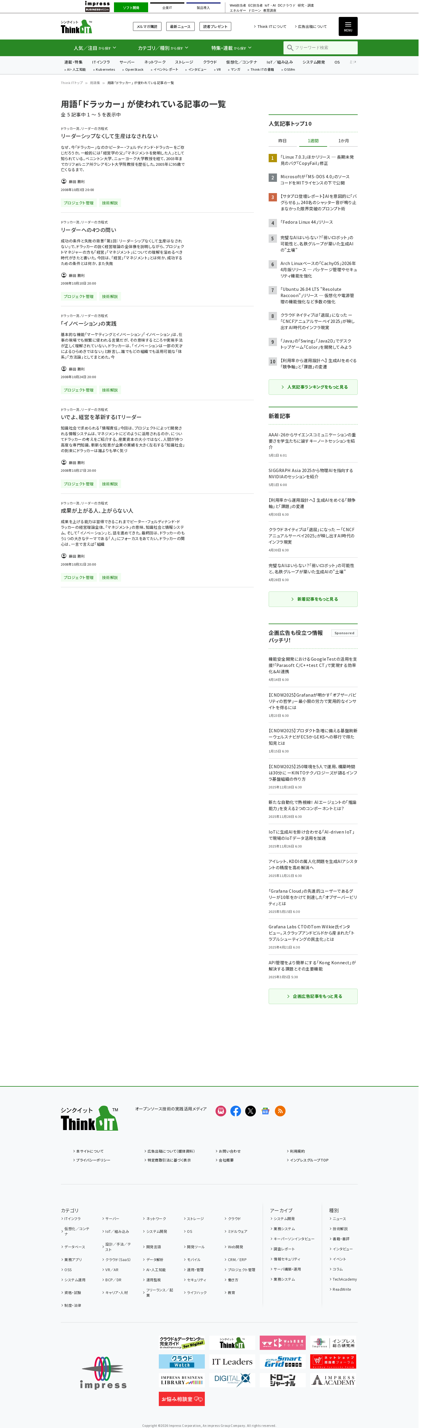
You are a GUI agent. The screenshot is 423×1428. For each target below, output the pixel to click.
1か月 (343, 140)
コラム (338, 1268)
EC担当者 (255, 5)
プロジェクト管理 (242, 1269)
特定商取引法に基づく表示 (169, 1159)
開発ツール (196, 1246)
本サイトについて (90, 1151)
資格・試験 (72, 1292)
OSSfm (289, 70)
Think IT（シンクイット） (89, 26)
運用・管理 (195, 1269)
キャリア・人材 (116, 1292)
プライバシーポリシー (93, 1159)
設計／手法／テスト (118, 1246)
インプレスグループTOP (309, 1159)
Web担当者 (238, 5)
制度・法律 (72, 1305)
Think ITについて (272, 26)
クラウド (210, 62)
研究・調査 (306, 5)
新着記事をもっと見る (314, 599)
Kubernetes (105, 70)
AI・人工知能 (76, 70)
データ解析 (155, 1259)
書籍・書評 (341, 1238)
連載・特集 (73, 62)
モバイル (194, 1259)
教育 (231, 1292)
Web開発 (235, 1246)
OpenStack (134, 70)
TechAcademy (345, 1279)
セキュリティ (196, 1279)
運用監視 (153, 1279)
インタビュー (197, 70)
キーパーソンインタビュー (294, 1238)
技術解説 (340, 1228)
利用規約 (297, 1151)
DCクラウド (287, 5)
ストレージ (184, 62)
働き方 (233, 1279)
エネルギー (238, 10)
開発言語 (153, 1246)
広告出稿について (312, 26)
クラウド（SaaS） (118, 1259)
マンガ (235, 70)
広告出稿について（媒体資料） (171, 1151)
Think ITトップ (72, 82)
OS (337, 62)
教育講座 (269, 10)
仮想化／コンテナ (241, 62)
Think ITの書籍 (262, 70)
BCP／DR (113, 1279)
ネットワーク (155, 62)
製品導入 (203, 8)
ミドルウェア (238, 1231)
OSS (68, 1269)
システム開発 (313, 62)
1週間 (313, 140)
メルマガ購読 (147, 26)
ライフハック (197, 1292)
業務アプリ (73, 1259)
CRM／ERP (237, 1259)
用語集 (95, 82)
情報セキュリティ (287, 1258)
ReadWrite (342, 1289)
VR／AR (111, 1269)
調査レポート (284, 1248)
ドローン (254, 10)
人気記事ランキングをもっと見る (314, 387)
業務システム (284, 1228)
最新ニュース (180, 26)
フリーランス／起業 (159, 1292)
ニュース (339, 1218)
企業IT (167, 8)
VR (219, 70)
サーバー (127, 62)
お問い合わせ (230, 1151)
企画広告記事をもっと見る (314, 996)
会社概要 (226, 1159)
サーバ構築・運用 (287, 1268)
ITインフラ (101, 62)
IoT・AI (270, 5)
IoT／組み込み (280, 62)
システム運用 (74, 1279)
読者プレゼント (215, 26)
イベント (339, 1258)
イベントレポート (165, 70)
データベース (74, 1246)
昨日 (282, 140)
